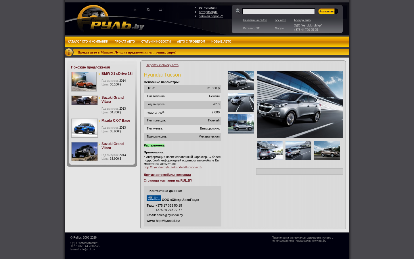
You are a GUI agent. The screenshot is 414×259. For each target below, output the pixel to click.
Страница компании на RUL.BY (168, 180)
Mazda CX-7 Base (115, 121)
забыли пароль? (211, 16)
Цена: (111, 84)
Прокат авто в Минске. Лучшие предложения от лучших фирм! (127, 52)
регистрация (208, 7)
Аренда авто (302, 20)
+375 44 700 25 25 (306, 29)
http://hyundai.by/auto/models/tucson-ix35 (173, 167)
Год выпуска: (113, 80)
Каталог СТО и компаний (88, 41)
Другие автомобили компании (167, 174)
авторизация (208, 12)
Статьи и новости (155, 41)
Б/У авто (280, 20)
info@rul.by (87, 249)
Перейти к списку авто (162, 65)
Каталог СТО (251, 28)
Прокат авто (124, 41)
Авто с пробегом (191, 41)
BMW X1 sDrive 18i (117, 74)
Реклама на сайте (255, 20)
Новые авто (221, 41)
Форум (279, 28)
